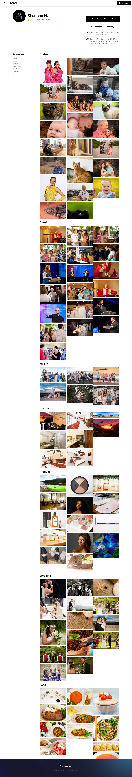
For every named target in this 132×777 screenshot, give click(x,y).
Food (15, 74)
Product (16, 69)
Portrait (16, 59)
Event (15, 61)
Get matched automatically (102, 27)
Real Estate (17, 66)
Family (15, 64)
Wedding (16, 71)
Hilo (49, 20)
